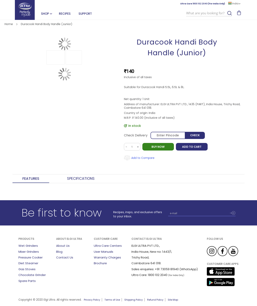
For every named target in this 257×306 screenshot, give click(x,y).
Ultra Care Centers (108, 246)
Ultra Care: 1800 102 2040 (149, 275)
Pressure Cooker (30, 257)
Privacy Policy (92, 299)
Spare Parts (27, 281)
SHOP (45, 14)
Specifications (81, 178)
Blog (59, 252)
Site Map (173, 299)
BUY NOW (158, 147)
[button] (55, 57)
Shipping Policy (133, 299)
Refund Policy (155, 299)
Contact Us (64, 257)
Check (195, 135)
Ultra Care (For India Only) (202, 3)
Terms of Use (112, 299)
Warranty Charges (107, 257)
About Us (63, 246)
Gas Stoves (26, 269)
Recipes (65, 14)
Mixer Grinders (28, 252)
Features (30, 178)
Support (85, 14)
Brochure (100, 263)
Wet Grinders (28, 246)
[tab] (30, 178)
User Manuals (103, 252)
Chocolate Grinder (32, 275)
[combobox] (209, 13)
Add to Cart (192, 147)
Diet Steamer (28, 263)
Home (9, 24)
